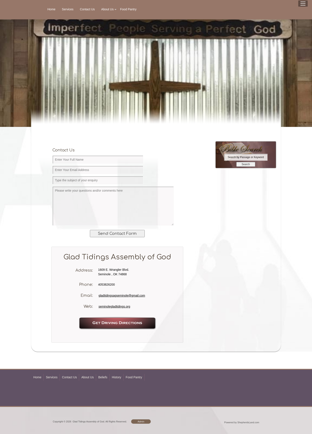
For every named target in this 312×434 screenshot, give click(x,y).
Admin (141, 421)
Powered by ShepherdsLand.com (241, 422)
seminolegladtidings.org (114, 306)
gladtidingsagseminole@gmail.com (121, 295)
